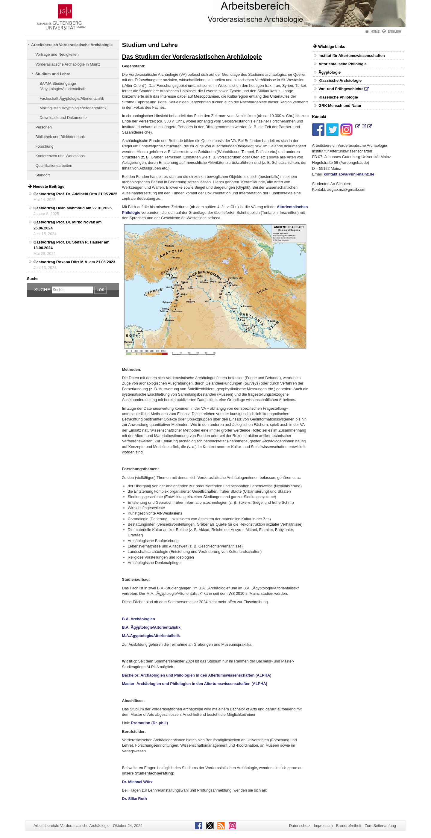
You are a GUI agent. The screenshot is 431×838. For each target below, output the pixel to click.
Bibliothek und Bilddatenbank (60, 136)
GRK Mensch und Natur (340, 105)
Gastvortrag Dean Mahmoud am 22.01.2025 (73, 208)
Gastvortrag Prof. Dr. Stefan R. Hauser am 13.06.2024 (72, 245)
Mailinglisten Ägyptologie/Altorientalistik (73, 108)
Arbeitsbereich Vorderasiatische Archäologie (72, 45)
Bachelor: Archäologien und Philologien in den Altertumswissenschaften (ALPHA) (196, 675)
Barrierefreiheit (348, 825)
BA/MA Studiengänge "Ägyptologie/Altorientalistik (63, 86)
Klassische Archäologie (340, 80)
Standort (42, 175)
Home (375, 31)
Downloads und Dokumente (63, 117)
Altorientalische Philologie (342, 64)
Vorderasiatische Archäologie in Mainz (67, 64)
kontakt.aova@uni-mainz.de (349, 174)
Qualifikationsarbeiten (53, 165)
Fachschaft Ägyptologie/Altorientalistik (72, 98)
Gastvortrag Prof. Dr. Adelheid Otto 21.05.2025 (75, 194)
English (394, 31)
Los (100, 290)
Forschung (44, 146)
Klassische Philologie (338, 97)
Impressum (323, 825)
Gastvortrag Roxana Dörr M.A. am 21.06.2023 (74, 262)
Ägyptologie (329, 72)
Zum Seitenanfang (380, 825)
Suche (42, 289)
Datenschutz (299, 825)
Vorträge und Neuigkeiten (56, 54)
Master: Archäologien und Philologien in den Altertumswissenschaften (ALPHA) (194, 683)
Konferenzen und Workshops (60, 156)
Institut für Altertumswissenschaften (351, 55)
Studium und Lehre (52, 74)
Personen (43, 127)
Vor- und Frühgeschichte (341, 89)
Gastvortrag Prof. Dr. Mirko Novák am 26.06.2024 (68, 225)
